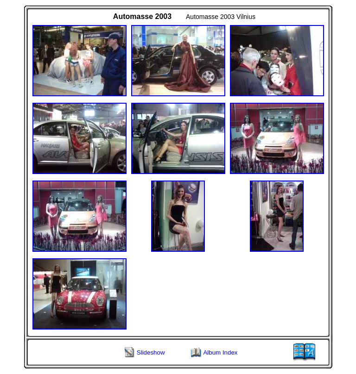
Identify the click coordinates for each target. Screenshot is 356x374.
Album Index (220, 352)
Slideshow (151, 352)
